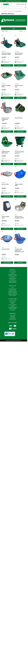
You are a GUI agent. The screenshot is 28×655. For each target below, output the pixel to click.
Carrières (12, 303)
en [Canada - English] (1, 1)
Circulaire (12, 273)
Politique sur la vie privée (12, 294)
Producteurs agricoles (12, 281)
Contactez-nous (12, 302)
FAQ (12, 287)
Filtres (13, 28)
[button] (2, 35)
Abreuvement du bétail (11, 11)
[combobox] (13, 7)
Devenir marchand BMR (12, 307)
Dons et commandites (12, 304)
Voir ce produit (20, 262)
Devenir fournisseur (12, 308)
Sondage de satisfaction (12, 291)
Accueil (2, 11)
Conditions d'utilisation (12, 292)
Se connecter (12, 316)
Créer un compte (13, 315)
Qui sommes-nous (12, 300)
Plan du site (12, 310)
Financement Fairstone (12, 275)
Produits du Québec (12, 282)
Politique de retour (12, 290)
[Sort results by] (22, 31)
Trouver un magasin (12, 271)
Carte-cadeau (12, 277)
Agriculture (5, 11)
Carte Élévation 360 (12, 319)
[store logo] (6, 4)
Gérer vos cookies (12, 295)
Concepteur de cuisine (13, 288)
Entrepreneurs (12, 279)
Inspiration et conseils (13, 278)
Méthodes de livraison (13, 274)
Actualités (12, 306)
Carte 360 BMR (12, 317)
